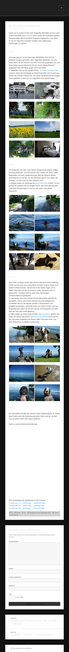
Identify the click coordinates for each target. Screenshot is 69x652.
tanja (11, 515)
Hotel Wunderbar (44, 314)
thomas (15, 515)
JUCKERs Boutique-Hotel (48, 70)
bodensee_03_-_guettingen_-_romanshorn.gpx (28, 508)
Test (10, 594)
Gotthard (29, 35)
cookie (56, 513)
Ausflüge (32, 513)
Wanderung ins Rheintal (39, 317)
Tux (25, 513)
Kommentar (14, 541)
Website (12, 586)
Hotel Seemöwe (41, 183)
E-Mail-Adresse (15, 577)
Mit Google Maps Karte (43, 513)
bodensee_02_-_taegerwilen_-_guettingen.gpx (27, 505)
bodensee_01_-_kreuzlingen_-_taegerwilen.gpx (28, 503)
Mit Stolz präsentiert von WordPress (21, 648)
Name (11, 569)
